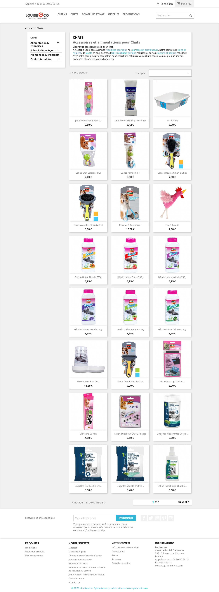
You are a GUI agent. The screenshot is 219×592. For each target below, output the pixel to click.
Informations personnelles (125, 547)
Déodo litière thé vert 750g (172, 329)
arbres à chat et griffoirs (123, 52)
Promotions (131, 14)
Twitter (151, 518)
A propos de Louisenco (80, 559)
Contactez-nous (76, 578)
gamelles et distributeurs (145, 49)
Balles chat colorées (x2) (88, 172)
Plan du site (74, 582)
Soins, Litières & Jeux (43, 50)
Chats (74, 14)
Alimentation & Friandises (39, 44)
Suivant (184, 502)
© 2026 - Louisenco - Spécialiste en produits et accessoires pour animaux (109, 588)
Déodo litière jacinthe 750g (172, 277)
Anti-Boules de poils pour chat (130, 120)
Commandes (118, 551)
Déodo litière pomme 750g (130, 329)
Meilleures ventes (34, 555)
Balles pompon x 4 (130, 172)
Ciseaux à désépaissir (130, 225)
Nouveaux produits (35, 551)
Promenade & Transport (44, 54)
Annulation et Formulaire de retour (86, 574)
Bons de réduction (121, 563)
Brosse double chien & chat (172, 172)
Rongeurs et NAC (93, 14)
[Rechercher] (175, 15)
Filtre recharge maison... (172, 381)
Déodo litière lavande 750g (88, 329)
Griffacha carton (88, 433)
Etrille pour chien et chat (130, 381)
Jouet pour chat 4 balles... (88, 120)
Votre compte (121, 543)
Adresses (116, 559)
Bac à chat (172, 120)
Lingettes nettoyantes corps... (172, 433)
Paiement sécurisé (77, 563)
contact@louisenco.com (169, 565)
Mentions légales (77, 551)
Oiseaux (113, 14)
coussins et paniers (166, 52)
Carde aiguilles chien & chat (88, 225)
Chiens (62, 14)
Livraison (73, 547)
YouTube (157, 518)
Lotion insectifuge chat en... (172, 485)
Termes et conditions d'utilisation (85, 555)
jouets (89, 52)
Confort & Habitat (41, 59)
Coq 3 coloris (172, 225)
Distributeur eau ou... (88, 381)
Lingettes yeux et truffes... (130, 485)
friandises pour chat (116, 49)
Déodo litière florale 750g (88, 277)
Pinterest (164, 518)
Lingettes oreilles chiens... (88, 485)
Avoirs (115, 555)
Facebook (144, 518)
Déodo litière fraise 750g (130, 277)
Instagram (171, 518)
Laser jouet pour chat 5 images (130, 433)
